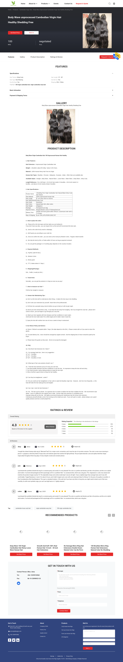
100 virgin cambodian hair (64, 508)
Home (9, 9)
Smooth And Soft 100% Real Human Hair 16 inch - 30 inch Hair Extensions (47, 548)
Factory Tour (43, 629)
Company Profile (44, 626)
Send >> (88, 648)
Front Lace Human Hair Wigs (68, 633)
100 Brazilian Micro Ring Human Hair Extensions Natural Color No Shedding (100, 548)
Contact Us (42, 636)
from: (59, 592)
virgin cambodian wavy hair (43, 508)
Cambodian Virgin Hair (25, 9)
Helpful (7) (79, 491)
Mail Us (31, 33)
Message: (60, 571)
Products (15, 9)
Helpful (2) (78, 466)
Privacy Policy (69, 656)
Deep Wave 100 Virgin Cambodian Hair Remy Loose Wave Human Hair (20, 548)
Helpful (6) (77, 446)
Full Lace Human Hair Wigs (68, 630)
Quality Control (43, 633)
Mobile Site (60, 656)
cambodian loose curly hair (23, 508)
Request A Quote (107, 57)
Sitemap (52, 656)
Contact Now (64, 611)
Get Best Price (15, 33)
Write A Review (50, 426)
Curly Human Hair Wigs (67, 626)
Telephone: (61, 601)
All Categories (65, 637)
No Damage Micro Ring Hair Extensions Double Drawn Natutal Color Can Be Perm (74, 548)
